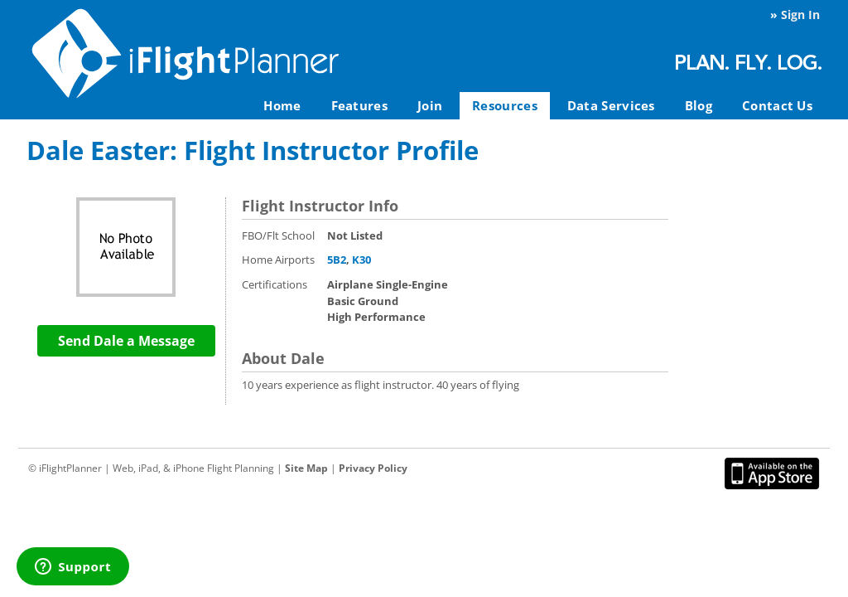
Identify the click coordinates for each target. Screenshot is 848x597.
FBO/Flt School (278, 235)
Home (282, 105)
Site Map (306, 468)
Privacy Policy (373, 468)
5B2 (336, 259)
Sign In (800, 14)
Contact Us (777, 105)
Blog (698, 105)
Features (359, 105)
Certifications (274, 284)
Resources (504, 105)
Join (429, 105)
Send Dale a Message (126, 341)
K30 (361, 259)
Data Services (611, 105)
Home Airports (278, 259)
